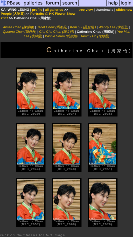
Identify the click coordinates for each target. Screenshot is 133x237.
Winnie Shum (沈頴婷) (61, 36)
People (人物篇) (12, 14)
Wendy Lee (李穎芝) (113, 27)
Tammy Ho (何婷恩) (94, 36)
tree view (85, 10)
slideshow (124, 10)
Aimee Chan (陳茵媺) (18, 27)
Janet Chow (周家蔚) (52, 27)
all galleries (54, 10)
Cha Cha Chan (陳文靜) (56, 32)
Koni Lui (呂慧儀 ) (83, 27)
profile (37, 10)
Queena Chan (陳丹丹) (19, 32)
